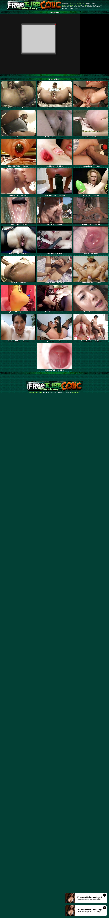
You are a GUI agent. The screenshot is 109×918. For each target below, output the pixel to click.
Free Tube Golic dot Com (77, 3)
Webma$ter (75, 392)
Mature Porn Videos (75, 5)
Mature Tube (65, 5)
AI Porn (84, 5)
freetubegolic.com (35, 392)
